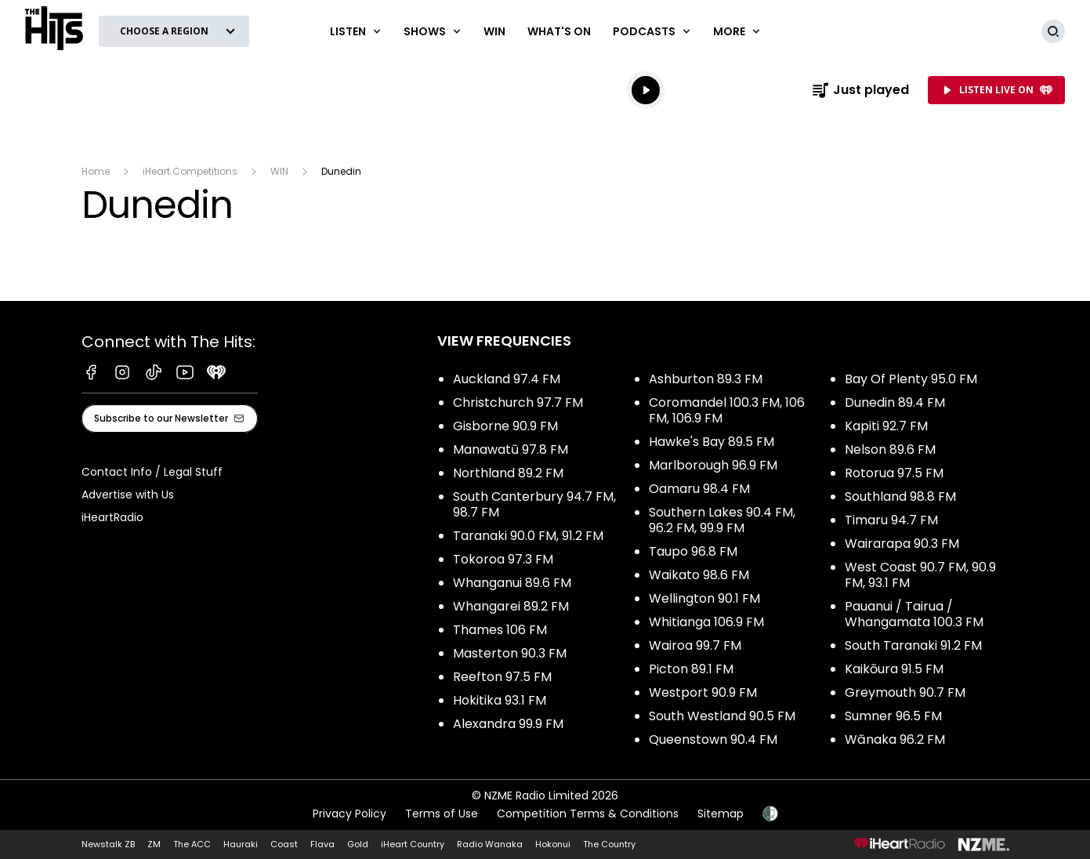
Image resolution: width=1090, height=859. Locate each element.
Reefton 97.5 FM (502, 677)
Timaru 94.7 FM (891, 520)
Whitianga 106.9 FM (706, 622)
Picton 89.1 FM (691, 669)
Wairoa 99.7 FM (695, 645)
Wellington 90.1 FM (704, 598)
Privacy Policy (349, 813)
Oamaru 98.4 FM (699, 489)
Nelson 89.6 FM (890, 449)
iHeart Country (412, 844)
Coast (284, 844)
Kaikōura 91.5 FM (894, 669)
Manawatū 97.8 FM (510, 449)
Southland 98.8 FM (900, 496)
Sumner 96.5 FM (893, 716)
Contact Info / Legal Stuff (152, 472)
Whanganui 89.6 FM (512, 583)
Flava (322, 844)
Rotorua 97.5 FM (894, 473)
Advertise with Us (127, 494)
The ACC (192, 844)
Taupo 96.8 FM (693, 551)
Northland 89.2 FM (508, 473)
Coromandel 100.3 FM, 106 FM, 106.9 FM (727, 410)
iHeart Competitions (190, 171)
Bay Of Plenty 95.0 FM (911, 379)
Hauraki (240, 844)
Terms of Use (441, 813)
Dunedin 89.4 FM (895, 402)
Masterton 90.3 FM (510, 653)
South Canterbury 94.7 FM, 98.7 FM (534, 504)
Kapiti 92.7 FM (886, 426)
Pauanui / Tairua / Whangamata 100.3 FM (914, 614)
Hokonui (552, 844)
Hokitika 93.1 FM (499, 700)
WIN (279, 171)
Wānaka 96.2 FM (895, 739)
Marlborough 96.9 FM (713, 465)
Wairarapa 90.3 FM (902, 544)
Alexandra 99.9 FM (508, 724)
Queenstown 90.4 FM (713, 739)
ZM (154, 844)
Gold (357, 844)
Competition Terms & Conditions (588, 813)
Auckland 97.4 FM (506, 379)
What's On (559, 31)
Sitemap (720, 813)
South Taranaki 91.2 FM (913, 645)
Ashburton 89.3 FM (705, 379)
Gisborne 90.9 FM (505, 426)
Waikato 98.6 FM (699, 575)
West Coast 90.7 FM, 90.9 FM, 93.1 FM (920, 575)
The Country (609, 844)
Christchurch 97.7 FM (518, 402)
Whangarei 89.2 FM (511, 606)
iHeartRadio (112, 517)
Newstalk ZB (108, 844)
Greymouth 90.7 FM (905, 692)
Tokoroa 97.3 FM (503, 559)
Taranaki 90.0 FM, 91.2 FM (528, 536)
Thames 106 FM (500, 630)
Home (95, 171)
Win (494, 31)
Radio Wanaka (490, 844)
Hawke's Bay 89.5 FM (711, 442)
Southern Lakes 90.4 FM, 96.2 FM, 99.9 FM (722, 520)
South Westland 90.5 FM (722, 716)
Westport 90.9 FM (703, 692)
